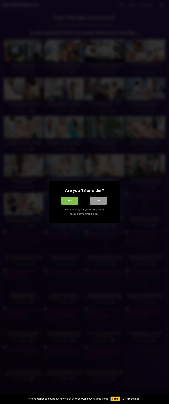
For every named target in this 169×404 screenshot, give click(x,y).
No (98, 200)
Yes (70, 200)
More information (130, 398)
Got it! (115, 398)
